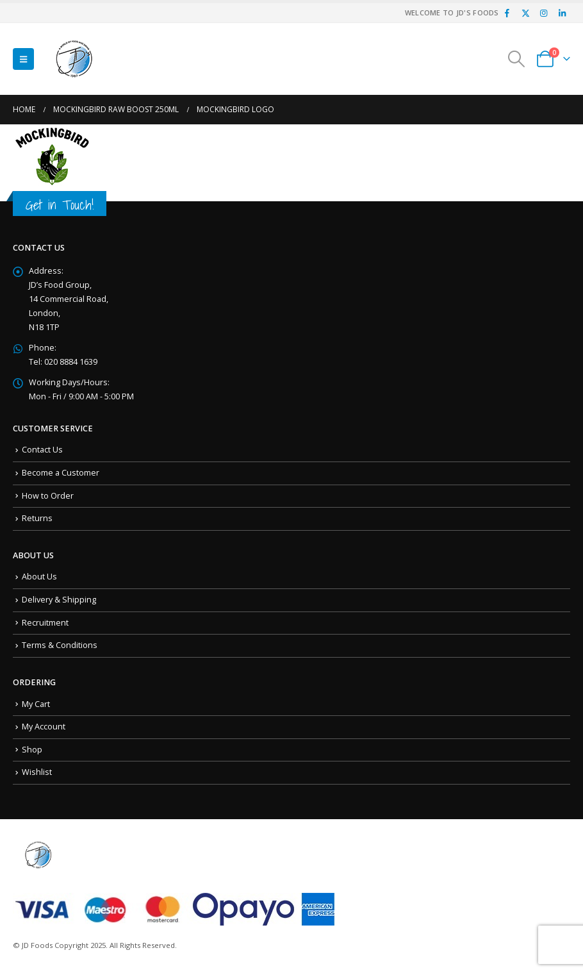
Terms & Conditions (59, 645)
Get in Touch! (60, 204)
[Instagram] (544, 12)
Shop (32, 749)
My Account (43, 726)
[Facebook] (507, 12)
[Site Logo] (74, 59)
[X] (525, 12)
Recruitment (45, 622)
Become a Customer (60, 472)
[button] (23, 59)
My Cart (36, 704)
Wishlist (37, 772)
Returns (37, 518)
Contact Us (42, 449)
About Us (39, 576)
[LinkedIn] (562, 12)
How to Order (48, 495)
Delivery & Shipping (59, 599)
